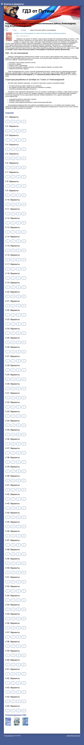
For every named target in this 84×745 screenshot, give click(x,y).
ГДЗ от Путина (38, 11)
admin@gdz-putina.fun (73, 735)
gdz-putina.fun (9, 735)
